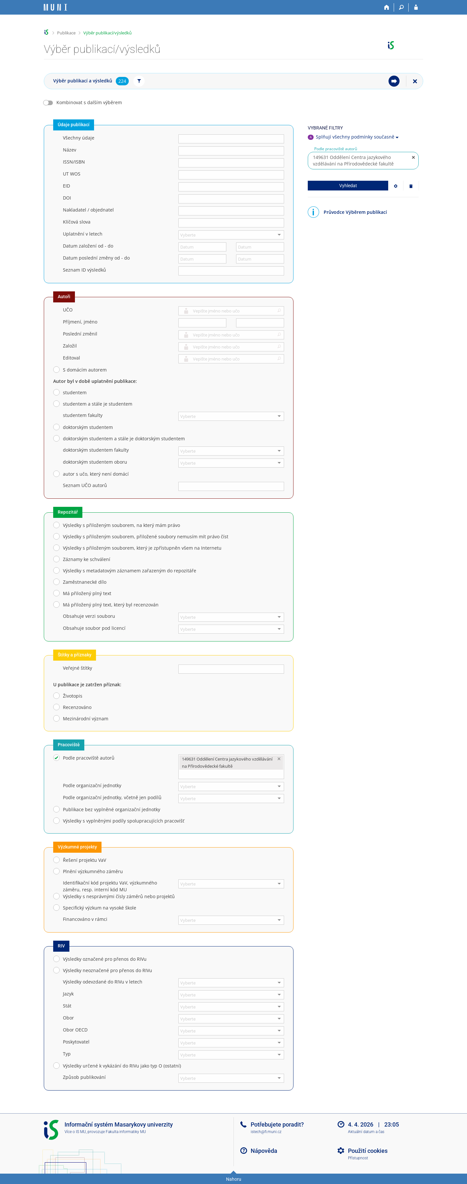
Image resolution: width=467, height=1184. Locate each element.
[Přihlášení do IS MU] (416, 7)
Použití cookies (368, 1150)
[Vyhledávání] (401, 7)
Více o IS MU (75, 1131)
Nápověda (264, 1150)
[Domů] (386, 7)
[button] (277, 312)
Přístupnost (358, 1158)
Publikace (66, 33)
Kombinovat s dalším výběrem (89, 102)
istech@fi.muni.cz (266, 1131)
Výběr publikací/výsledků (107, 33)
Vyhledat (348, 185)
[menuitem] (394, 81)
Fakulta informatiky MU (126, 1131)
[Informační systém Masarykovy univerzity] (55, 7)
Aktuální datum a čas (366, 1131)
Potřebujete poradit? (277, 1124)
